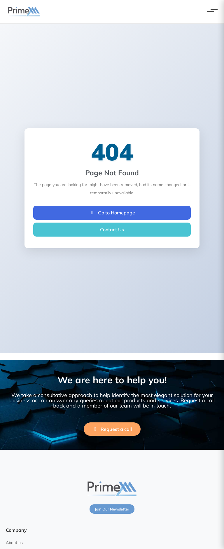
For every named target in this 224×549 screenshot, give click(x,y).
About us (14, 542)
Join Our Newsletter (112, 509)
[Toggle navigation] (210, 11)
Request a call (112, 429)
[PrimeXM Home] (24, 12)
